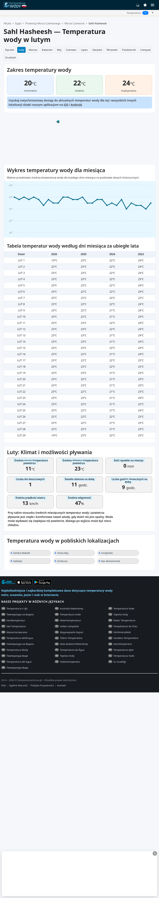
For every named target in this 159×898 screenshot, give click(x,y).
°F (152, 13)
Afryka (7, 23)
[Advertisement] (56, 873)
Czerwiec (71, 50)
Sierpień (97, 50)
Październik (129, 50)
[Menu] (152, 5)
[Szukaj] (138, 5)
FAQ (3, 685)
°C (145, 13)
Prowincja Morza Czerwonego (43, 23)
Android (76, 105)
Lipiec (84, 50)
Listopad (145, 50)
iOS (66, 105)
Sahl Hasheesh (98, 23)
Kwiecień (47, 50)
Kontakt (61, 685)
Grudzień (10, 57)
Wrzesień (112, 50)
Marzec (33, 50)
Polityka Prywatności (42, 685)
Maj (59, 50)
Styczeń (9, 50)
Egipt (18, 23)
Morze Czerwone (75, 23)
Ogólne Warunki (18, 685)
